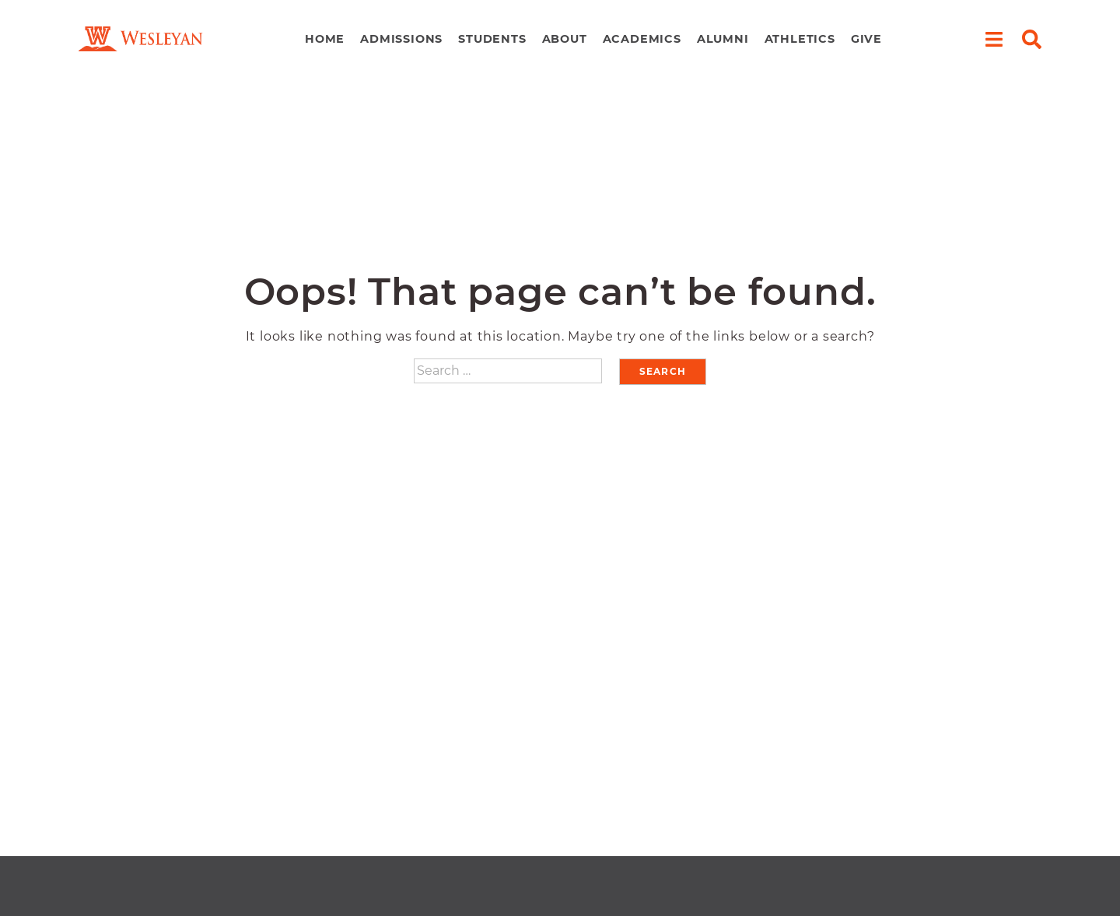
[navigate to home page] (141, 39)
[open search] (1031, 39)
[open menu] (993, 39)
